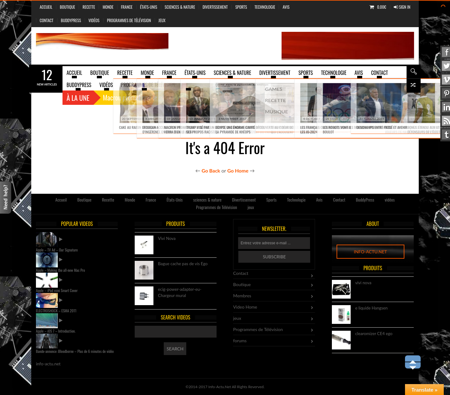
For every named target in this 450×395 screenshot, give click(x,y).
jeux (162, 20)
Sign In (402, 7)
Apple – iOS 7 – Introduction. (56, 331)
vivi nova (363, 283)
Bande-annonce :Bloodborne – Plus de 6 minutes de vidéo (75, 351)
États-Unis (148, 7)
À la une (78, 98)
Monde (107, 7)
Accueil (46, 7)
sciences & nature (180, 7)
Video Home (245, 307)
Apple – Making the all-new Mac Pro (60, 270)
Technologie (264, 7)
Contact (46, 20)
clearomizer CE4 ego (373, 334)
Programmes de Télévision (129, 20)
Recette (88, 7)
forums (240, 340)
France (126, 7)
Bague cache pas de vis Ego (183, 264)
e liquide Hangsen (371, 308)
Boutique (67, 7)
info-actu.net (370, 251)
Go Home (237, 170)
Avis (285, 7)
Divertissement (215, 7)
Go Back (211, 170)
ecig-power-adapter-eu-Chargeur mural (180, 292)
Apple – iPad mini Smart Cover (57, 290)
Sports (241, 7)
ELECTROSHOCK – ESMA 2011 (56, 310)
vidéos (93, 20)
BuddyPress (71, 20)
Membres (242, 295)
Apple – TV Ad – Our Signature (57, 249)
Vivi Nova (167, 239)
